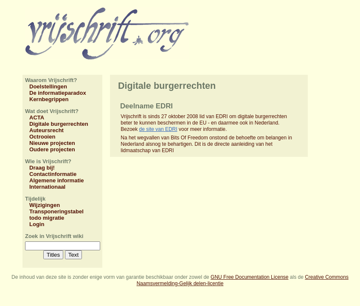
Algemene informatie (56, 180)
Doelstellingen (48, 86)
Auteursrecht (46, 130)
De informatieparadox (57, 93)
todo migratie (46, 218)
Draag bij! (42, 167)
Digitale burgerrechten (58, 124)
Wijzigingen (44, 205)
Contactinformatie (52, 174)
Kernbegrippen (48, 99)
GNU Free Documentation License (249, 277)
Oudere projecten (52, 149)
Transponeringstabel (56, 211)
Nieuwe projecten (52, 143)
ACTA (36, 117)
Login (36, 224)
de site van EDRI (158, 129)
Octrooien (42, 136)
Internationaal (47, 187)
